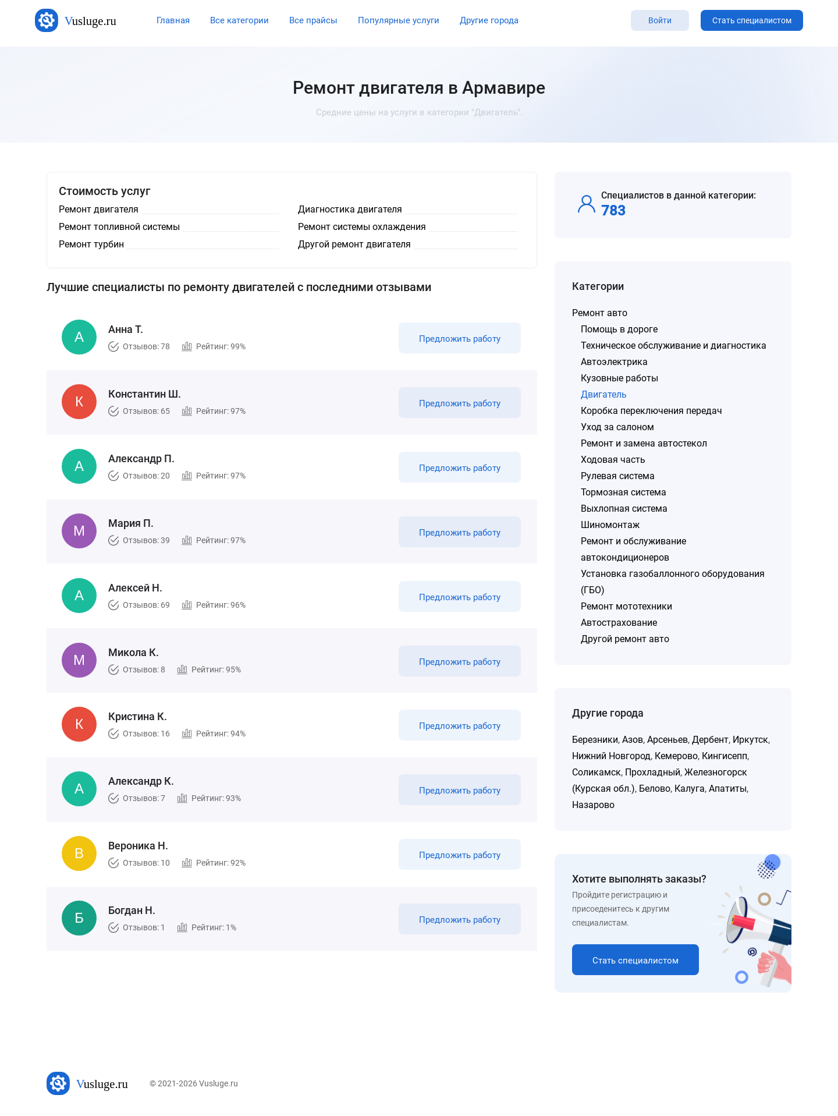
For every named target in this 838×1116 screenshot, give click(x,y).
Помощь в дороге (619, 329)
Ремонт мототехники (626, 606)
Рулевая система (618, 475)
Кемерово (676, 755)
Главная (173, 20)
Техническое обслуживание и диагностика (673, 345)
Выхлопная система (624, 508)
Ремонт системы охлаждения (362, 226)
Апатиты (728, 788)
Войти (660, 20)
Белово (654, 788)
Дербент (710, 739)
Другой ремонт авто (625, 638)
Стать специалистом (751, 20)
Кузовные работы (619, 378)
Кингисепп (724, 755)
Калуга (689, 788)
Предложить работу (458, 340)
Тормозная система (623, 492)
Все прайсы (313, 20)
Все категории (239, 20)
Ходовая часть (613, 459)
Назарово (593, 804)
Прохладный (652, 772)
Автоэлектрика (614, 361)
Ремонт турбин (91, 244)
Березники (595, 739)
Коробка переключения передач (651, 410)
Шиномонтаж (610, 524)
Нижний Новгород (611, 755)
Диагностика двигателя (350, 209)
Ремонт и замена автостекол (644, 443)
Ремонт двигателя (99, 209)
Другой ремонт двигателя (354, 244)
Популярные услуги (398, 20)
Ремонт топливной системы (119, 226)
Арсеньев (667, 739)
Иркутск (750, 739)
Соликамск (596, 772)
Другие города (489, 20)
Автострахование (619, 622)
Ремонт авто (599, 312)
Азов (632, 739)
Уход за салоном (617, 427)
